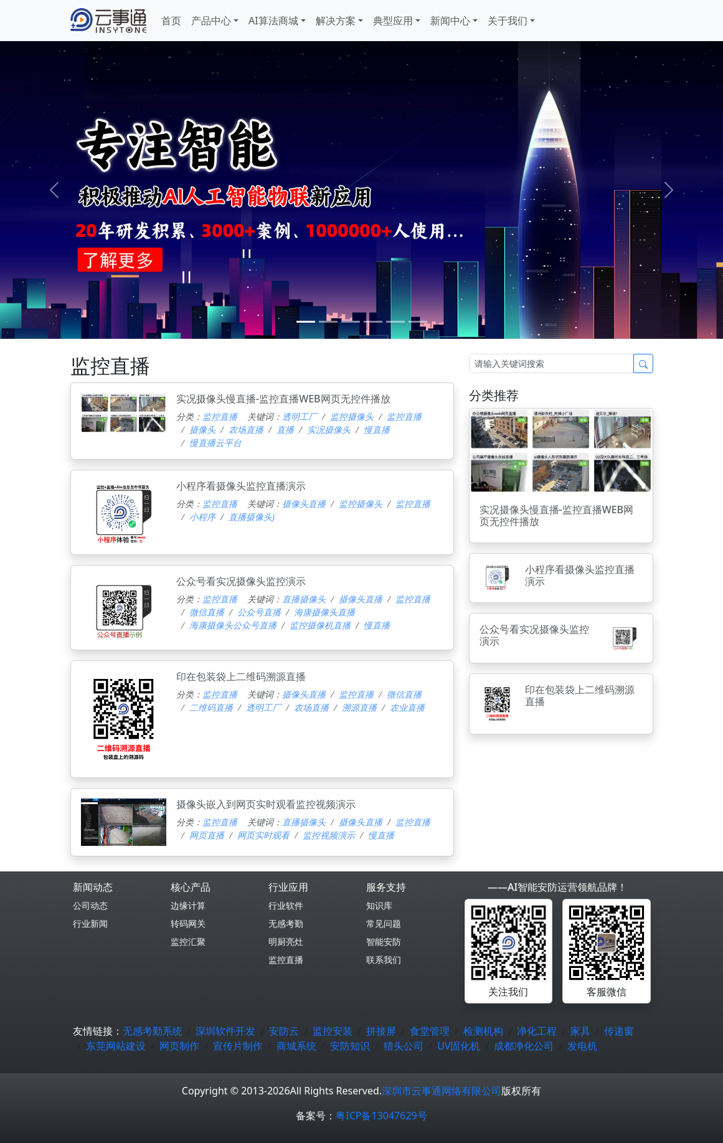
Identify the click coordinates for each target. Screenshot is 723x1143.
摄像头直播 (304, 504)
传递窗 (619, 1031)
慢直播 (377, 429)
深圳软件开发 (225, 1031)
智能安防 (383, 941)
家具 (580, 1031)
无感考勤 (285, 923)
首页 (171, 20)
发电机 (582, 1046)
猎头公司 (403, 1046)
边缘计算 (188, 905)
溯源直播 (359, 707)
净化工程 (537, 1031)
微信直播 (206, 612)
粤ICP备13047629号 (381, 1115)
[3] (373, 322)
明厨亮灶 (285, 941)
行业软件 (285, 905)
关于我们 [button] (507, 20)
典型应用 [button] (393, 20)
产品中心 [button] (211, 20)
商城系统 (296, 1046)
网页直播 (206, 835)
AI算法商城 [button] (273, 20)
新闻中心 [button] (450, 20)
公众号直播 (259, 612)
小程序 (202, 517)
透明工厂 (299, 416)
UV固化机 (458, 1046)
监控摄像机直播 (320, 625)
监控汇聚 (188, 941)
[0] (305, 322)
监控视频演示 (329, 835)
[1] (328, 322)
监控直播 (219, 416)
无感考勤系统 (152, 1031)
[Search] (551, 363)
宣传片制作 (238, 1046)
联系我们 (383, 959)
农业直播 (407, 707)
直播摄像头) (252, 517)
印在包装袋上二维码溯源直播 (241, 676)
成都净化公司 (524, 1046)
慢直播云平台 (215, 442)
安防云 (284, 1031)
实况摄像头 (329, 429)
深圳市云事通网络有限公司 (441, 1091)
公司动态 (90, 905)
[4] (395, 322)
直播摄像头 (304, 599)
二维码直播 (211, 707)
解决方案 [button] (336, 20)
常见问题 (383, 923)
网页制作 (179, 1046)
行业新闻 (90, 923)
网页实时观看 (263, 835)
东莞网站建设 (116, 1046)
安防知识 (350, 1046)
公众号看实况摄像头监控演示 (241, 581)
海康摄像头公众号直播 (232, 625)
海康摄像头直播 (324, 612)
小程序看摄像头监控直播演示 (241, 486)
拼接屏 (381, 1031)
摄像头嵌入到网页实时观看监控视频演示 (266, 804)
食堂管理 (430, 1031)
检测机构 (483, 1031)
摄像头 (202, 429)
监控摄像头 (352, 416)
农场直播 (246, 429)
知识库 (379, 905)
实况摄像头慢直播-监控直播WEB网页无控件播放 (283, 399)
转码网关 (188, 923)
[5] (418, 322)
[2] (350, 322)
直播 (285, 429)
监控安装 (332, 1031)
